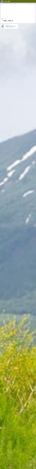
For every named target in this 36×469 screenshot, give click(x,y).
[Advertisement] (18, 11)
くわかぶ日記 (5, 1)
